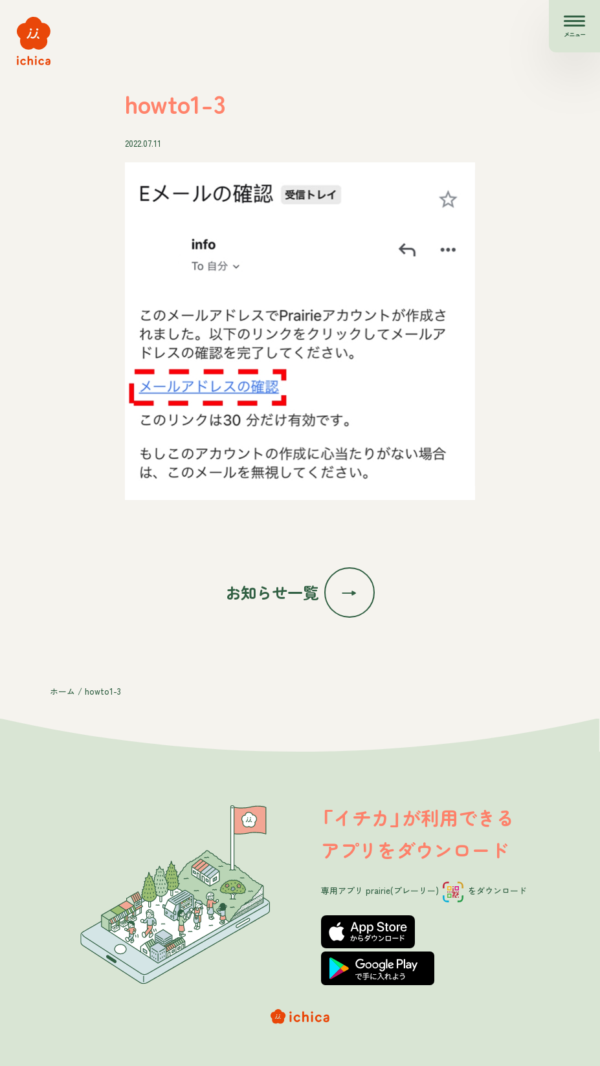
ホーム (62, 691)
